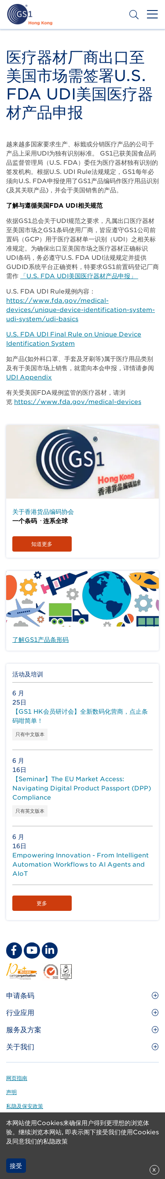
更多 (42, 903)
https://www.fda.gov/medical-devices (77, 401)
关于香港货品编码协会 (43, 511)
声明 (11, 1092)
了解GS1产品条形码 (40, 639)
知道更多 (41, 544)
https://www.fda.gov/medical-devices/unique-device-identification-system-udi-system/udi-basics (80, 309)
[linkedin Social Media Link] (50, 950)
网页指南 (16, 1078)
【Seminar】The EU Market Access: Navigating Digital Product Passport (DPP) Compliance (81, 788)
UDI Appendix (29, 377)
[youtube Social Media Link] (32, 950)
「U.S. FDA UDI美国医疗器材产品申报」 (79, 276)
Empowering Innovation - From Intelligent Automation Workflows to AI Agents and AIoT (80, 864)
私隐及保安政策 (24, 1106)
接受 (16, 1165)
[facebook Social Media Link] (14, 950)
